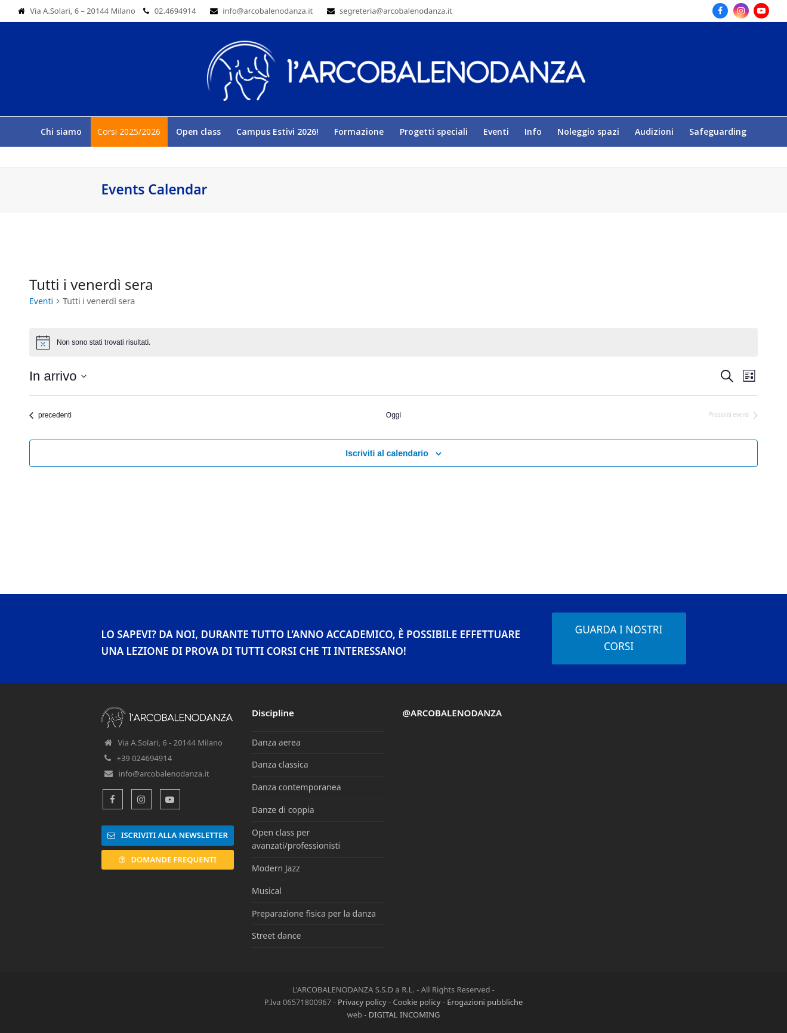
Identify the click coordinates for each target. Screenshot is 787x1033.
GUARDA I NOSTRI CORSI (619, 638)
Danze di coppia (283, 809)
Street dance (276, 935)
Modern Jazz (276, 868)
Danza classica (280, 764)
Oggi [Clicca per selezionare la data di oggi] (393, 415)
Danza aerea (276, 742)
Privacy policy (362, 1002)
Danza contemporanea (296, 787)
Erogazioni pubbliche (485, 1002)
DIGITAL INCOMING (404, 1014)
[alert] (393, 342)
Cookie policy (416, 1002)
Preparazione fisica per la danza (314, 913)
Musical (267, 890)
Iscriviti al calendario (386, 453)
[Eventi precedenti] (50, 415)
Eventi (41, 301)
